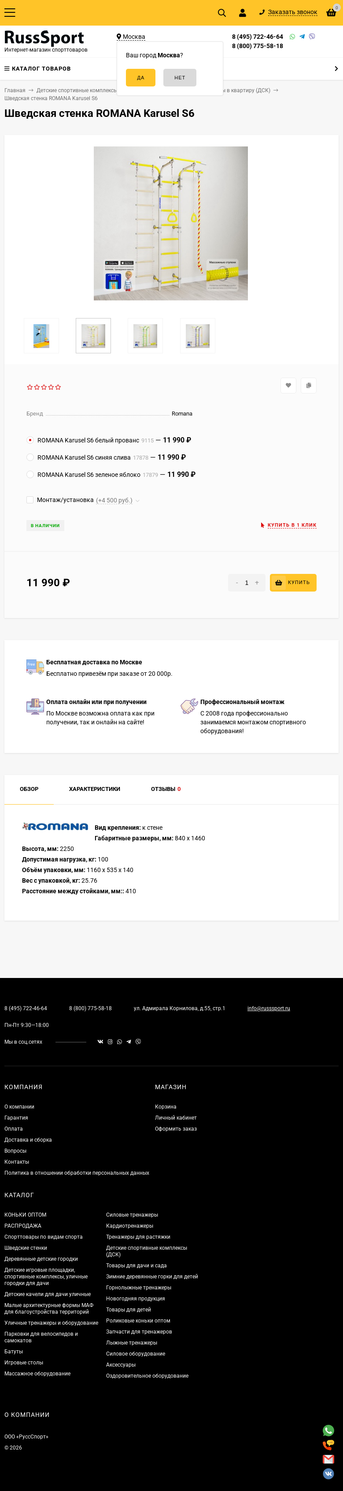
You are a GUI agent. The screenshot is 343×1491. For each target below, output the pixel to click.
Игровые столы (23, 1363)
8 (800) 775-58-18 (257, 45)
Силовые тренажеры (132, 1215)
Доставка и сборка (28, 1140)
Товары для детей (128, 1310)
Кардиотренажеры (129, 1226)
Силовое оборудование (135, 1354)
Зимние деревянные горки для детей (152, 1277)
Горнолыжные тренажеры (138, 1288)
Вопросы (15, 1151)
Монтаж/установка (60, 499)
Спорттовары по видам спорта (43, 1237)
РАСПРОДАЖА (22, 1226)
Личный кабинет (176, 1118)
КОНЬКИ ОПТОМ (25, 1215)
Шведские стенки (25, 1248)
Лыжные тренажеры (131, 1343)
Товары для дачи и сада (136, 1265)
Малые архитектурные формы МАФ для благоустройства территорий (48, 1308)
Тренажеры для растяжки (138, 1237)
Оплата (13, 1129)
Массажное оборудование (37, 1374)
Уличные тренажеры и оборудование (51, 1323)
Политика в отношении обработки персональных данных (76, 1173)
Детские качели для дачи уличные (47, 1294)
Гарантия (16, 1118)
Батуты (13, 1352)
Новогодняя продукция (135, 1299)
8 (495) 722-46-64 (257, 36)
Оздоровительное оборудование (147, 1376)
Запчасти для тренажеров (139, 1332)
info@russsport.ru (268, 1008)
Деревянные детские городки (41, 1259)
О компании (19, 1107)
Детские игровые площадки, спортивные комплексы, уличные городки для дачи (46, 1276)
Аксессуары (121, 1365)
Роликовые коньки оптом (138, 1321)
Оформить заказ (176, 1129)
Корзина (166, 1107)
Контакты (16, 1162)
